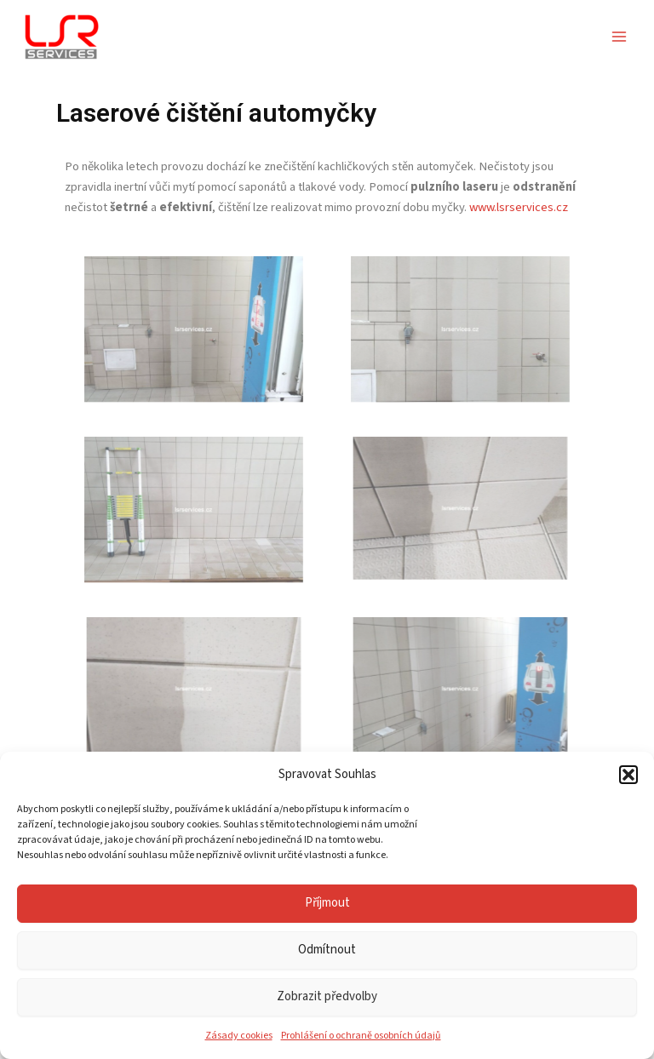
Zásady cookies (238, 1035)
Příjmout (327, 903)
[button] (628, 774)
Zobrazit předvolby (327, 996)
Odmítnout (327, 950)
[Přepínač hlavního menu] (619, 36)
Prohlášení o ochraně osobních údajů (361, 1035)
